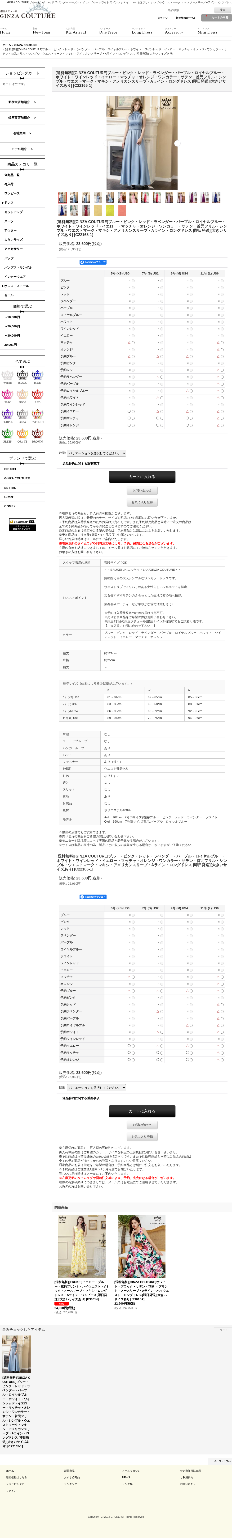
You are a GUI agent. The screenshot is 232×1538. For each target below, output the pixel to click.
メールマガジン (131, 1470)
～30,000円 (12, 335)
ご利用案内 (186, 1477)
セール (8, 295)
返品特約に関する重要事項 (80, 463)
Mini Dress (214, 30)
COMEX (10, 506)
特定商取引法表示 (190, 1470)
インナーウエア (15, 277)
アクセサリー (13, 249)
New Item (49, 30)
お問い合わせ (142, 490)
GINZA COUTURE (17, 478)
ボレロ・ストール (16, 286)
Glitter (8, 497)
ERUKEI (10, 469)
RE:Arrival (82, 30)
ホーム (10, 1470)
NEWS (126, 1477)
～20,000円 (12, 326)
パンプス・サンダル (18, 267)
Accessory (181, 30)
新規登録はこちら (186, 18)
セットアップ (13, 212)
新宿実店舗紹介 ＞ (22, 102)
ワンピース (12, 193)
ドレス (8, 202)
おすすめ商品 (72, 1477)
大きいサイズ (13, 239)
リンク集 (127, 1484)
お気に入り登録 (142, 502)
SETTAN (10, 488)
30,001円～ (12, 344)
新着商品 (69, 1470)
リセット (224, 1330)
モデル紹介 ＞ (22, 149)
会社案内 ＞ (22, 133)
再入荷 (8, 184)
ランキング (70, 1484)
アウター (10, 230)
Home (16, 30)
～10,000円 (12, 317)
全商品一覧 (12, 175)
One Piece (115, 30)
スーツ (8, 221)
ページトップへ (222, 1461)
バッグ (8, 258)
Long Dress (148, 30)
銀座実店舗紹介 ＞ (22, 117)
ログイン (162, 18)
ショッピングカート (18, 1484)
